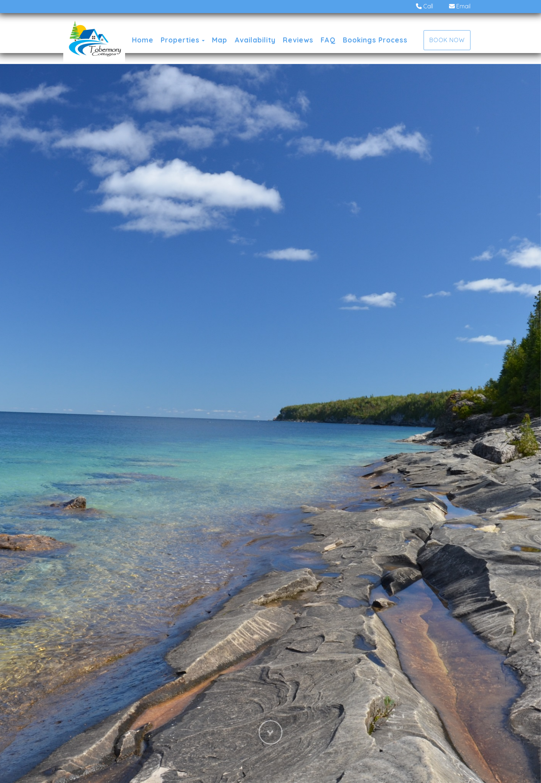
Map (219, 40)
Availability (255, 40)
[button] (270, 747)
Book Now (447, 40)
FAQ (328, 40)
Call (424, 6)
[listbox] (270, 423)
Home (142, 40)
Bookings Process (375, 40)
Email (459, 6)
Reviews (298, 40)
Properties (180, 40)
